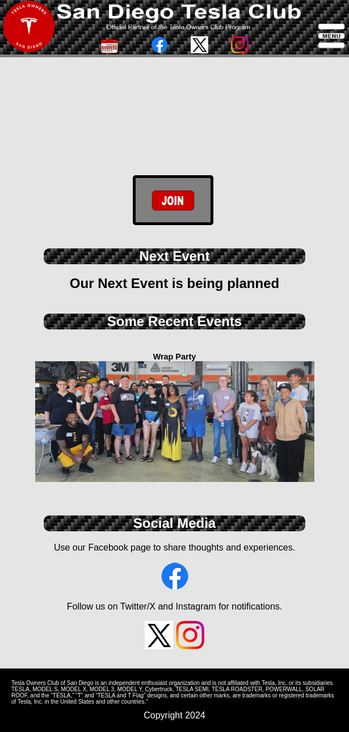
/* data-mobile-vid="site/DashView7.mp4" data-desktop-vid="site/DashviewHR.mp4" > (174, 141)
